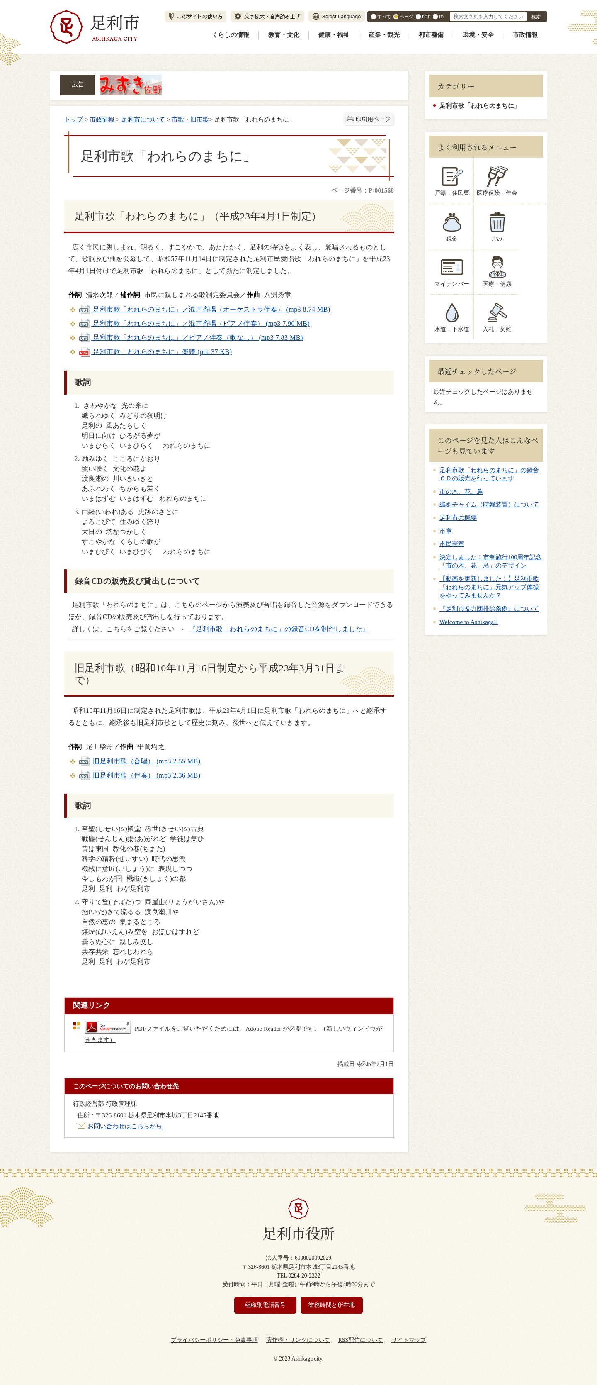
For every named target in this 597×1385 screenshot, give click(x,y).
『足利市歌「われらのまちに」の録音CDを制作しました (276, 628)
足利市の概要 (458, 517)
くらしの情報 (230, 35)
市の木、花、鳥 (461, 491)
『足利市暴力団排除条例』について (489, 608)
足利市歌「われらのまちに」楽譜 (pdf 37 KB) (155, 351)
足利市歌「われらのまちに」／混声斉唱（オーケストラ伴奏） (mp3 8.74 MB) (204, 309)
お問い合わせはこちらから (124, 1125)
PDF (426, 16)
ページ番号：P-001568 (362, 190)
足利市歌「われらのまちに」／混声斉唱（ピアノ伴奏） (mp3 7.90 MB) (194, 323)
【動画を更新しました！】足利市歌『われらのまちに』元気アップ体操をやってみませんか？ (489, 587)
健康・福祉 (333, 35)
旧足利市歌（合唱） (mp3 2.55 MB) (139, 761)
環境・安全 (478, 35)
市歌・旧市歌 (190, 119)
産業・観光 (384, 35)
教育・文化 (283, 35)
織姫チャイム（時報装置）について (489, 504)
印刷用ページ (373, 119)
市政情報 (525, 35)
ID (441, 16)
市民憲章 (451, 544)
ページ (406, 16)
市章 (445, 531)
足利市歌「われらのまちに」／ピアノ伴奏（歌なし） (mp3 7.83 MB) (190, 337)
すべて (384, 16)
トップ (73, 119)
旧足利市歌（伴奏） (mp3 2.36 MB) (139, 775)
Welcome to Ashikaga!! (468, 622)
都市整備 (431, 35)
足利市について (143, 119)
